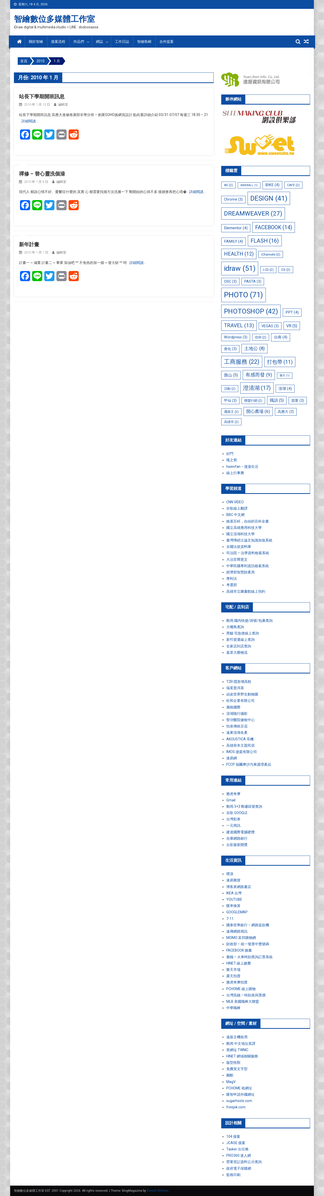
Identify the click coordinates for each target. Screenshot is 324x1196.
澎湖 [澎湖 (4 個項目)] (285, 388)
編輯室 (63, 104)
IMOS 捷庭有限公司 (241, 752)
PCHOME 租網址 (239, 1088)
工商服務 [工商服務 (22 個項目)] (241, 361)
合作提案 (166, 42)
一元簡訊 (233, 825)
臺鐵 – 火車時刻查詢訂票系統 (249, 957)
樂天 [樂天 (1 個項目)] (285, 375)
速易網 (231, 758)
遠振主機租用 (237, 1037)
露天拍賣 (233, 976)
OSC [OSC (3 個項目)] (230, 281)
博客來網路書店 (238, 887)
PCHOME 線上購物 (241, 989)
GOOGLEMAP (237, 912)
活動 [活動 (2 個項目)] (229, 389)
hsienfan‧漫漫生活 (242, 467)
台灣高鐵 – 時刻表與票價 (246, 995)
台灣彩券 (233, 819)
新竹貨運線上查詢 (240, 640)
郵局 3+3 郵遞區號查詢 (244, 806)
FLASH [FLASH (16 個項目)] (265, 241)
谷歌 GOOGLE (237, 813)
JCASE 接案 (235, 1143)
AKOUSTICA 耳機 (240, 739)
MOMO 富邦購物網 (241, 938)
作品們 (78, 42)
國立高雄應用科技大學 (244, 528)
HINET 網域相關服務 (242, 1056)
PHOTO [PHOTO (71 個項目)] (243, 295)
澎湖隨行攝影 (237, 713)
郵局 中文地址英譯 (240, 1043)
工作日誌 (122, 42)
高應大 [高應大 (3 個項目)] (286, 412)
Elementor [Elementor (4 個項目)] (236, 228)
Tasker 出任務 (237, 1149)
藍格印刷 (233, 1175)
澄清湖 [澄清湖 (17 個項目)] (257, 387)
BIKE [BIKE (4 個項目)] (272, 185)
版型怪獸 (233, 1062)
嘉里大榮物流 (237, 652)
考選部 (231, 585)
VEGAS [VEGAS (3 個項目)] (270, 326)
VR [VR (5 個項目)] (291, 325)
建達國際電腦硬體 (240, 832)
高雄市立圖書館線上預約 (245, 591)
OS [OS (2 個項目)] (285, 270)
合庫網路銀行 (237, 838)
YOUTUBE (234, 899)
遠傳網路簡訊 (237, 931)
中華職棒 (233, 1008)
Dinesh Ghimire (157, 1190)
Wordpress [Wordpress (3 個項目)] (235, 337)
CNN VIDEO (235, 502)
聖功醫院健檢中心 (240, 720)
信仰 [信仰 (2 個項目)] (260, 337)
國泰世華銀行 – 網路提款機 (247, 925)
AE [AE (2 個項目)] (228, 185)
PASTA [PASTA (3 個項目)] (252, 281)
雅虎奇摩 (233, 794)
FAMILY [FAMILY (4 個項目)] (233, 241)
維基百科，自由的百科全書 (247, 521)
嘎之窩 (231, 460)
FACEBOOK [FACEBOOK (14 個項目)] (273, 227)
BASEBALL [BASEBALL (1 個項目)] (249, 185)
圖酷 (229, 1075)
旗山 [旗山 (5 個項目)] (231, 375)
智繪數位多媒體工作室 (54, 19)
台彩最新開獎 (237, 845)
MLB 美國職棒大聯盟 (242, 1001)
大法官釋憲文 (237, 559)
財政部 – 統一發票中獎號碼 (247, 944)
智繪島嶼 (144, 42)
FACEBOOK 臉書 (239, 950)
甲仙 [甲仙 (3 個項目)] (230, 400)
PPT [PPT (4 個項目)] (292, 312)
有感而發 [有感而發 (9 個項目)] (259, 375)
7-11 (230, 919)
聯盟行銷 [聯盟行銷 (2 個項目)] (253, 400)
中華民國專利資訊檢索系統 (247, 566)
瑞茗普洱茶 (235, 688)
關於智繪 (36, 42)
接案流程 (58, 42)
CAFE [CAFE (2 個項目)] (293, 185)
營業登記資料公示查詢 (244, 1162)
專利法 (231, 578)
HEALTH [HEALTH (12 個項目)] (239, 254)
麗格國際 (233, 707)
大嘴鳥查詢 (235, 627)
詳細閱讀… (30, 121)
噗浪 (229, 874)
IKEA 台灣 (233, 893)
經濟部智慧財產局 (240, 572)
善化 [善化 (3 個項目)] (230, 349)
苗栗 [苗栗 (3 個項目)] (297, 400)
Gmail (230, 800)
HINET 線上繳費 (238, 963)
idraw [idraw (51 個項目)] (239, 268)
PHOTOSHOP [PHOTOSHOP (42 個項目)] (251, 311)
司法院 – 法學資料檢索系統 (247, 553)
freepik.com (236, 1107)
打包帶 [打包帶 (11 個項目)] (280, 362)
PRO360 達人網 (238, 1155)
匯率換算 (233, 906)
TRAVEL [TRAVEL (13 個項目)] (239, 325)
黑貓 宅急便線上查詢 (242, 633)
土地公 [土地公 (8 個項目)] (254, 348)
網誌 (99, 42)
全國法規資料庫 (238, 547)
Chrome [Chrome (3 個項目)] (233, 199)
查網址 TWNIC (237, 1050)
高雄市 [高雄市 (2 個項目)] (231, 422)
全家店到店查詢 (238, 646)
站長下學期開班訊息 (42, 96)
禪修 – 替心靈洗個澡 (42, 174)
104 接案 (233, 1136)
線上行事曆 (235, 473)
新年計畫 (29, 244)
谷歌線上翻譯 (237, 508)
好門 (229, 454)
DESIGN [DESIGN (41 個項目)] (268, 198)
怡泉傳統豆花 (237, 726)
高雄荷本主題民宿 (240, 745)
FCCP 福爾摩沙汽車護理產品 (248, 764)
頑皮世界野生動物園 (242, 694)
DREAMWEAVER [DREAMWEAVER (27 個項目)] (253, 213)
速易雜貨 (233, 880)
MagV (231, 1082)
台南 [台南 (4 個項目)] (280, 337)
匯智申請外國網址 (240, 1094)
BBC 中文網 (235, 515)
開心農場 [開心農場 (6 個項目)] (258, 411)
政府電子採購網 (238, 1168)
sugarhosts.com (239, 1101)
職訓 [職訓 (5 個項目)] (277, 400)
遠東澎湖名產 (237, 732)
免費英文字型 (237, 1069)
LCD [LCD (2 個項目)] (268, 270)
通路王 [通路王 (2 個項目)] (231, 412)
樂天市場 (233, 970)
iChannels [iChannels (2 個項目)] (270, 254)
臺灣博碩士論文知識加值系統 (249, 540)
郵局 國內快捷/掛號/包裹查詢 (249, 621)
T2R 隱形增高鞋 (238, 682)
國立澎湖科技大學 (240, 534)
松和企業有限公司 (240, 701)
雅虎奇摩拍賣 (237, 982)
